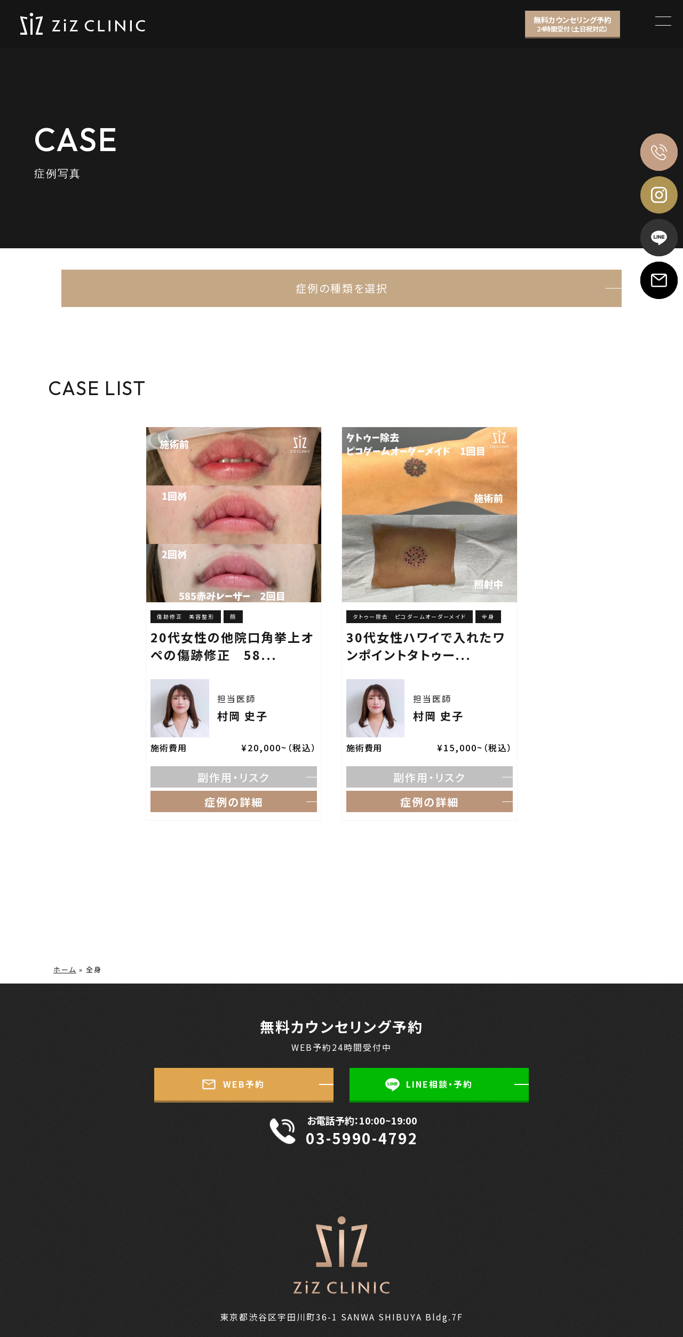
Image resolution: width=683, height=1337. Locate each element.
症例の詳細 (233, 801)
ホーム (64, 969)
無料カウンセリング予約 (572, 23)
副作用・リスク (233, 777)
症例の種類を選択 (342, 288)
